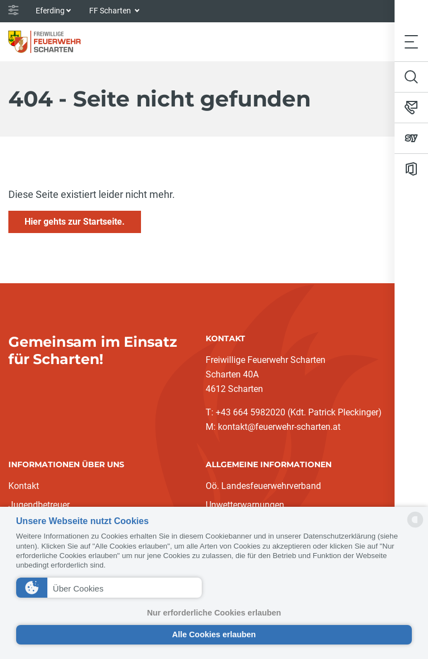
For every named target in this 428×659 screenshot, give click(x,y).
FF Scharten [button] (111, 10)
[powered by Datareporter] (415, 527)
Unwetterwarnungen (245, 505)
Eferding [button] (50, 10)
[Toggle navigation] (411, 41)
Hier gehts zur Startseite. (75, 221)
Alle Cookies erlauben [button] (214, 634)
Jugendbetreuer (39, 505)
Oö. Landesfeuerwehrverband (263, 486)
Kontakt (23, 486)
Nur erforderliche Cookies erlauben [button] (214, 612)
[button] (109, 588)
